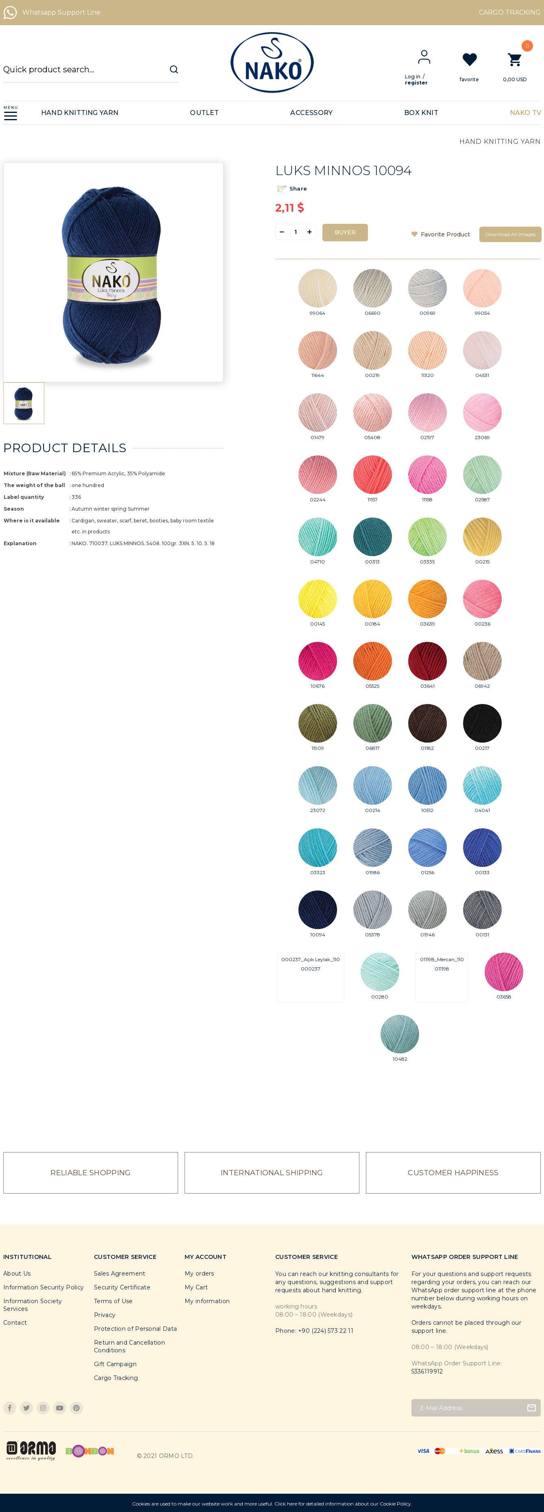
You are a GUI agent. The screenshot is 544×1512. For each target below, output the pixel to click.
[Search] (90, 73)
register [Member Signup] (422, 83)
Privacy (104, 1315)
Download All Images (510, 234)
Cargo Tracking (116, 1378)
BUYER (345, 232)
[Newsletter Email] (476, 1408)
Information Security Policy (43, 1287)
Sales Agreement (120, 1273)
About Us (16, 1273)
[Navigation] (10, 112)
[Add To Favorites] (442, 234)
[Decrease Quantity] (282, 232)
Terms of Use (113, 1301)
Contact (15, 1322)
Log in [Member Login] (419, 77)
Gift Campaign (115, 1364)
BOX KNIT (421, 113)
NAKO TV (525, 113)
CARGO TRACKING (510, 12)
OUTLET (204, 113)
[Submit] (531, 1408)
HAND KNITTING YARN (80, 113)
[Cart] (521, 67)
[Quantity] (295, 232)
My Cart (196, 1287)
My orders (199, 1273)
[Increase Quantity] (309, 232)
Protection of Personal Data (135, 1328)
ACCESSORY (311, 113)
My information (207, 1301)
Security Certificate (122, 1287)
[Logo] (272, 62)
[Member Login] (430, 57)
